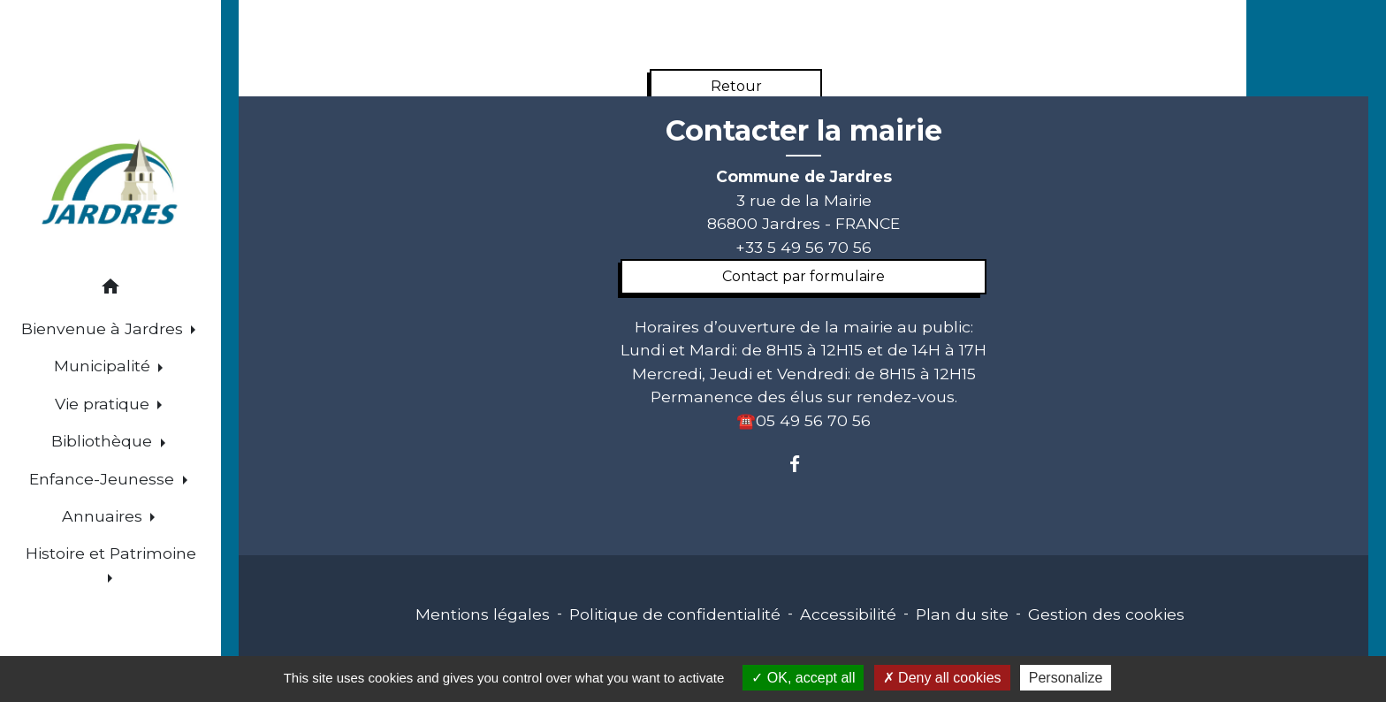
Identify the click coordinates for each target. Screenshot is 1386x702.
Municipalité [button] (104, 365)
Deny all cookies (942, 677)
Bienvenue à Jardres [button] (104, 328)
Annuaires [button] (104, 516)
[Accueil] (111, 184)
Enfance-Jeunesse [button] (104, 478)
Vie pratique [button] (104, 403)
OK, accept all (803, 677)
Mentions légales (482, 614)
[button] (110, 289)
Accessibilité (848, 614)
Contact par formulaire (803, 276)
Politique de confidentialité (675, 614)
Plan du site (962, 614)
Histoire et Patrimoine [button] (111, 553)
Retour (736, 86)
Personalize (1066, 677)
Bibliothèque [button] (103, 440)
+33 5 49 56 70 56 (803, 247)
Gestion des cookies (1106, 614)
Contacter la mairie (804, 131)
